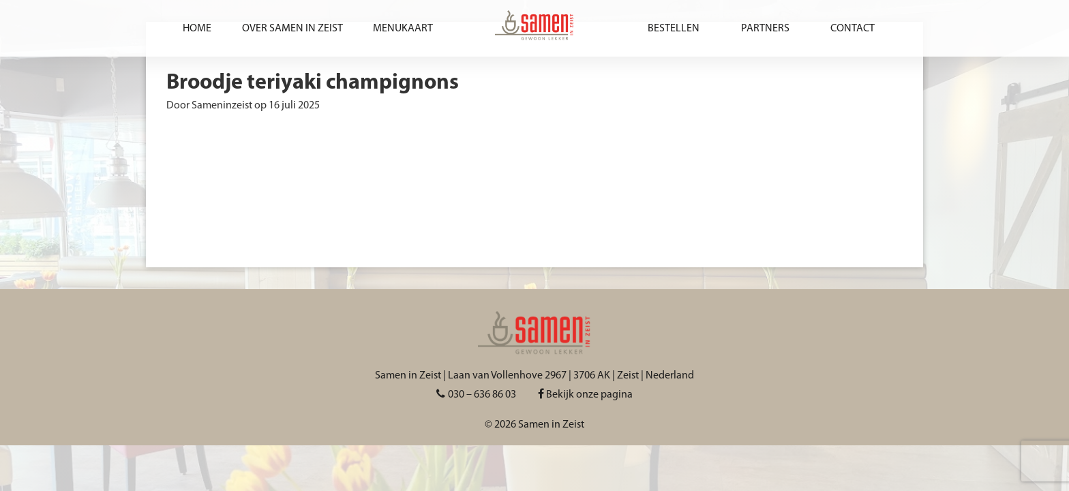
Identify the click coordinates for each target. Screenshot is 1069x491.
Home (197, 28)
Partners (765, 28)
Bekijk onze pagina (585, 394)
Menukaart (403, 28)
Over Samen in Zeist (292, 28)
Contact (852, 28)
